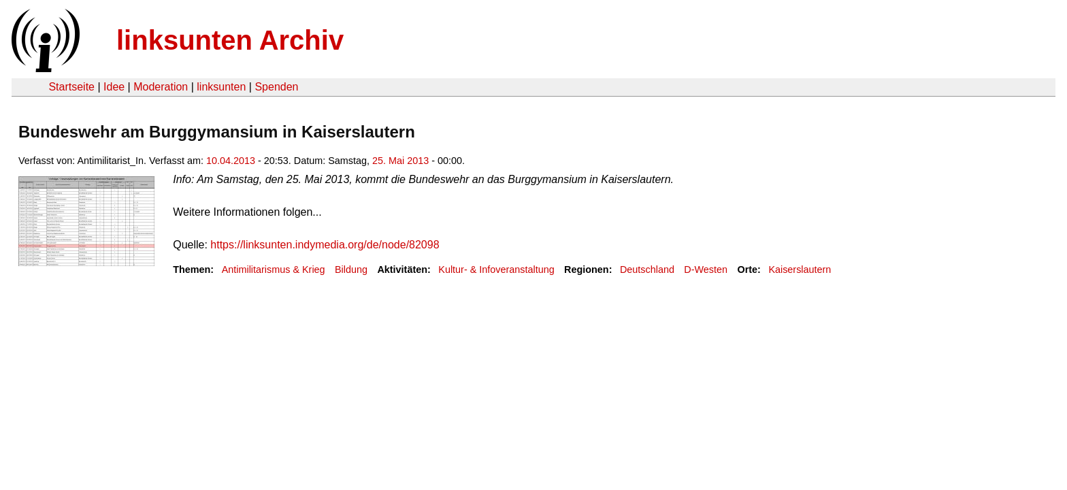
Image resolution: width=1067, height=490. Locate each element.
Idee (114, 87)
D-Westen (705, 269)
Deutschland (647, 269)
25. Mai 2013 (400, 160)
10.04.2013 (230, 160)
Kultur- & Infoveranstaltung (496, 269)
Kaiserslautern (799, 269)
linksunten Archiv (230, 40)
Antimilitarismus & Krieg (273, 269)
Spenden (276, 87)
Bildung (351, 269)
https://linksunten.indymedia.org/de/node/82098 (324, 244)
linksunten (221, 87)
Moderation (160, 87)
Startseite (71, 87)
